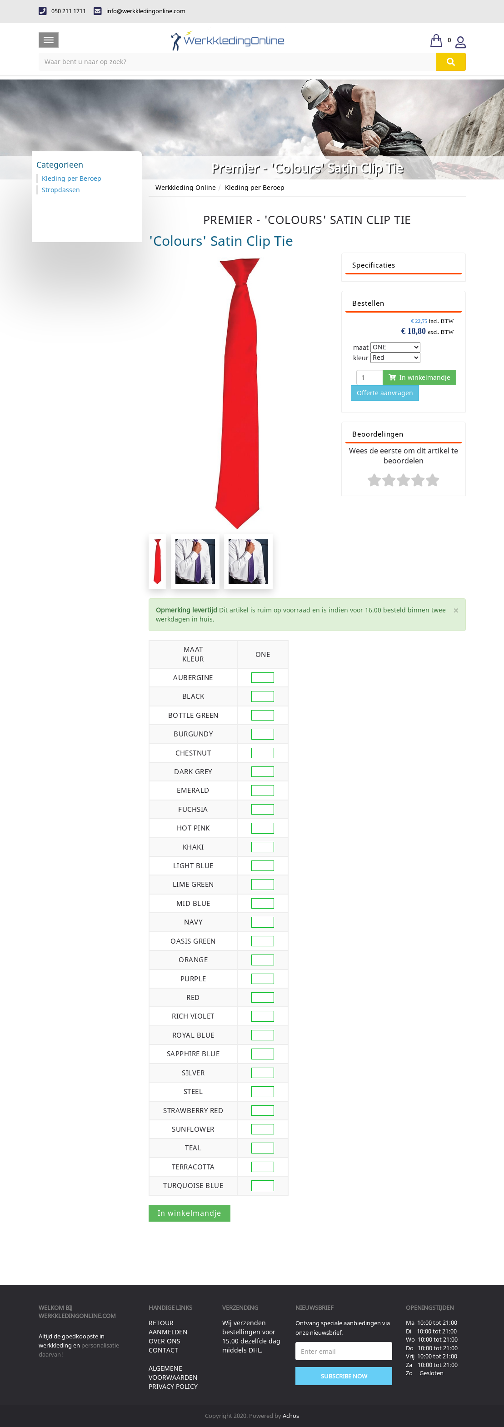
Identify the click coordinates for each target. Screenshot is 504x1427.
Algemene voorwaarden (173, 1373)
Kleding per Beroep (254, 187)
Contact (163, 1350)
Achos (291, 1416)
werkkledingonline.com (77, 1316)
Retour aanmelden (168, 1327)
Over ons (164, 1341)
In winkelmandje (419, 377)
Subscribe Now (344, 1376)
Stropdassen (61, 189)
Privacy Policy (173, 1386)
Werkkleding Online (185, 187)
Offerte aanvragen (385, 392)
